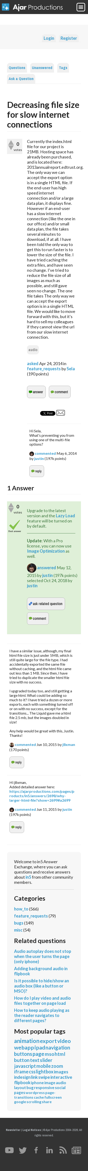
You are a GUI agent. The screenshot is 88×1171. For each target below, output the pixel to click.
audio (33, 349)
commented (45, 453)
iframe (21, 1071)
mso (49, 1054)
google (20, 1101)
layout (20, 1087)
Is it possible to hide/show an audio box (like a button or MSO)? (41, 986)
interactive (61, 1077)
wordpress (35, 1092)
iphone (37, 1082)
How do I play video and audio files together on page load (42, 1000)
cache (39, 1097)
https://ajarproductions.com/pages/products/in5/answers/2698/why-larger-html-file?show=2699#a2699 (41, 795)
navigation (58, 1047)
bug (30, 1087)
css (32, 1071)
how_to (21, 908)
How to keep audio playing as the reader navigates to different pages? (41, 1015)
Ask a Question (21, 78)
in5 (28, 877)
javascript (25, 1066)
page (38, 1054)
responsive (44, 1087)
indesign (22, 1077)
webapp (24, 1047)
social (60, 1087)
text (34, 1060)
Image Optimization (46, 551)
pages (19, 1092)
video (64, 1041)
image (49, 1082)
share (47, 1101)
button (22, 1060)
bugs (18, 922)
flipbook (22, 1082)
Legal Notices (32, 1130)
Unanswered (42, 67)
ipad (39, 1047)
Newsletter (13, 1130)
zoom (57, 1066)
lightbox (45, 1071)
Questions (17, 67)
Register (69, 38)
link (34, 1077)
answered (46, 567)
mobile (43, 1066)
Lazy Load (65, 515)
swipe (44, 1077)
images (61, 1071)
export (48, 1041)
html (60, 1054)
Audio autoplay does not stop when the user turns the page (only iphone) (42, 956)
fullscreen (53, 1097)
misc (18, 929)
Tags (63, 67)
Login (49, 38)
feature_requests (44, 368)
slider (46, 1060)
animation (26, 1040)
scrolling (34, 1101)
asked (32, 363)
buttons (23, 1054)
